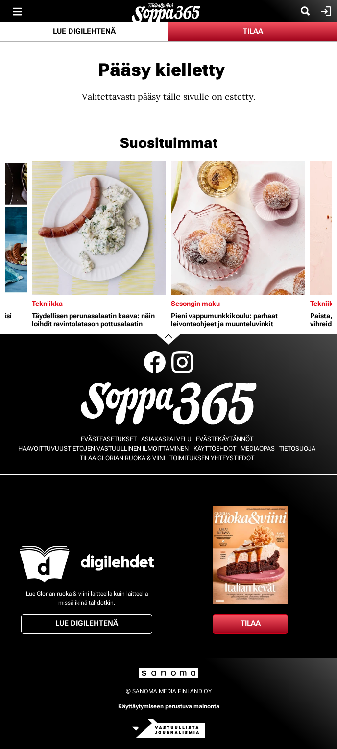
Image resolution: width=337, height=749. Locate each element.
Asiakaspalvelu (166, 439)
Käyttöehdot (214, 448)
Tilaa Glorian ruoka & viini (122, 458)
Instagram (182, 362)
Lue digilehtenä (84, 31)
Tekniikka (47, 303)
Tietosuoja (297, 448)
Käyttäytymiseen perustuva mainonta (168, 706)
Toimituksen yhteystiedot (211, 458)
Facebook (155, 362)
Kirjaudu (325, 11)
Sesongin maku (195, 303)
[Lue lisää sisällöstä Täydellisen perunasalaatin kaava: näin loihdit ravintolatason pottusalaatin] (99, 228)
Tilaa (253, 31)
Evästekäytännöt (224, 439)
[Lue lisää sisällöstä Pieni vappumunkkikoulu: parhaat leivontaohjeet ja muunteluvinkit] (238, 228)
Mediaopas (258, 448)
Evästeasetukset (109, 439)
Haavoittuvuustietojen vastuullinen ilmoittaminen (103, 448)
